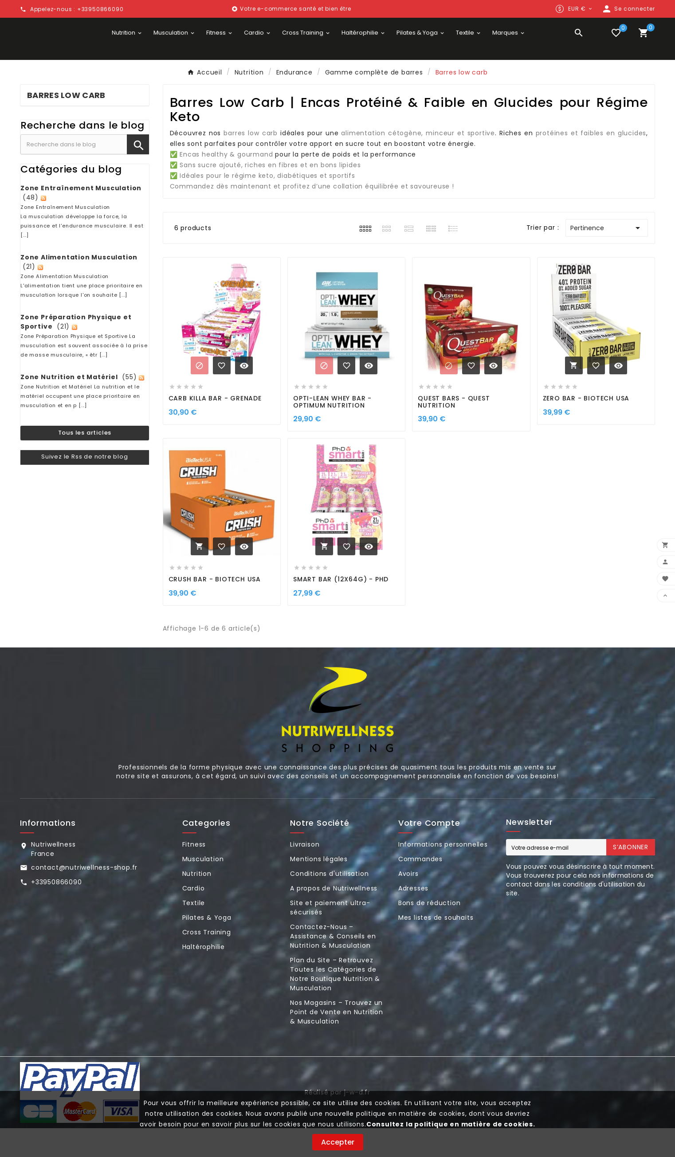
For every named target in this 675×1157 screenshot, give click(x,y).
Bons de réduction (429, 931)
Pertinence (606, 256)
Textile (193, 931)
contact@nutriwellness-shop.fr (84, 896)
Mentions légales (319, 887)
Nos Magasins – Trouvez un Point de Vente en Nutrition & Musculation (336, 1041)
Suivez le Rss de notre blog (84, 485)
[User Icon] (628, 9)
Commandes (420, 887)
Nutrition (197, 902)
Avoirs (408, 902)
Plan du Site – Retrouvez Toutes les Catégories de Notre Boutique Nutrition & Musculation (335, 1002)
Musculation (203, 887)
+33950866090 (56, 910)
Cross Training (206, 961)
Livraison (304, 873)
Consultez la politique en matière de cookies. (450, 1124)
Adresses (413, 917)
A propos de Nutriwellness (333, 917)
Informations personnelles (443, 873)
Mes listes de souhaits (436, 946)
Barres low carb (66, 124)
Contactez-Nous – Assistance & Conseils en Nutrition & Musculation (333, 965)
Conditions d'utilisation (329, 902)
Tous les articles (85, 462)
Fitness (194, 873)
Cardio (193, 917)
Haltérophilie (203, 975)
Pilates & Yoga (207, 946)
